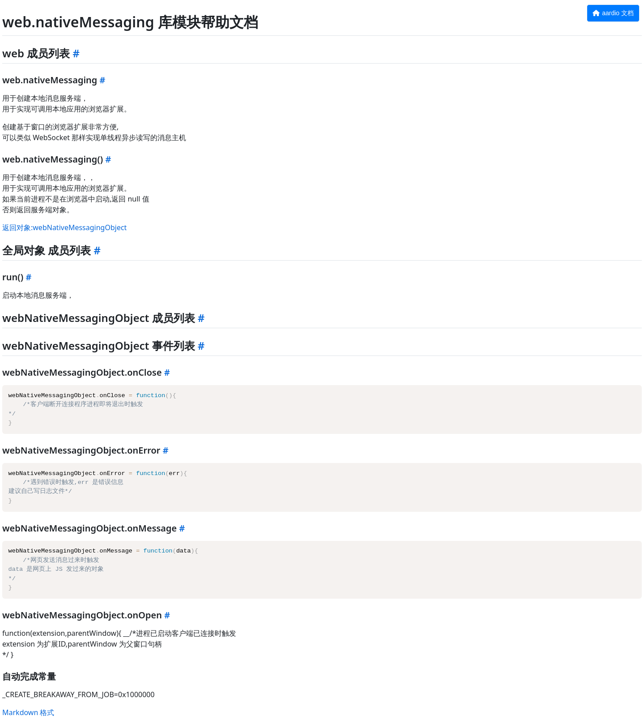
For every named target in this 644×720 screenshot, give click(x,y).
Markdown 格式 (28, 712)
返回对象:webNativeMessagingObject (64, 227)
